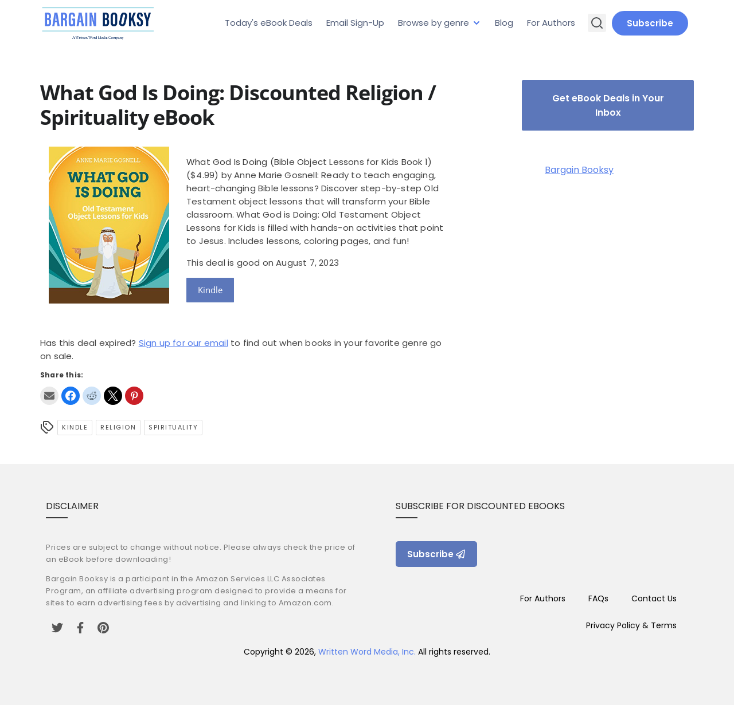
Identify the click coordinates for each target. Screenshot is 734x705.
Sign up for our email (183, 343)
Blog (504, 23)
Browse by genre (433, 23)
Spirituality (173, 427)
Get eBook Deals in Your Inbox (608, 105)
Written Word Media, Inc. (367, 651)
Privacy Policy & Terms (631, 625)
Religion (118, 427)
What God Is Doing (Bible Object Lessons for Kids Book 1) (309, 162)
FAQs (598, 598)
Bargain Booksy (579, 169)
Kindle (210, 290)
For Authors (551, 23)
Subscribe (650, 23)
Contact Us (654, 598)
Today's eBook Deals (269, 23)
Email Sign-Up (355, 23)
